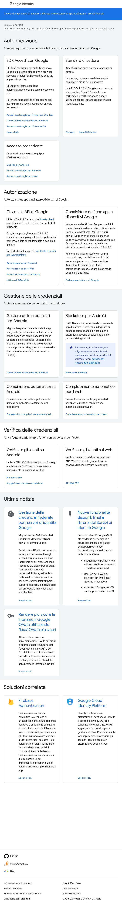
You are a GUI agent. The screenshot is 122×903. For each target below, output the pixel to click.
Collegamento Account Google (82, 280)
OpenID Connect (87, 132)
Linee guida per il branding (17, 898)
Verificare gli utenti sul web (89, 449)
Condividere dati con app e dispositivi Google (89, 214)
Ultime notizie (19, 499)
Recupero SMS (14, 477)
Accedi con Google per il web (22, 176)
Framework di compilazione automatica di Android (31, 414)
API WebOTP (72, 483)
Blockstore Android (76, 372)
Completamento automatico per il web (90, 389)
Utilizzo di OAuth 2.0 (18, 280)
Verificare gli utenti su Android (25, 452)
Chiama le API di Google (27, 211)
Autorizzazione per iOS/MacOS (23, 274)
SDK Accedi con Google (27, 60)
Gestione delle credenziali (33, 296)
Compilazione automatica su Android (31, 389)
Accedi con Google (72, 893)
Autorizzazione (20, 192)
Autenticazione (21, 40)
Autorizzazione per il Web (20, 268)
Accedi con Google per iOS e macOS (26, 126)
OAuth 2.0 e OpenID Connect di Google (82, 898)
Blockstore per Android (86, 315)
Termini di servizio (13, 888)
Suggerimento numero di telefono (25, 483)
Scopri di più (25, 600)
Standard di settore (82, 60)
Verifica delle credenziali (31, 430)
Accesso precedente (25, 146)
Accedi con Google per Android (24, 170)
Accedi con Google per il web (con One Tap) (30, 114)
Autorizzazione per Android (22, 263)
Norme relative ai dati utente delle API (22, 893)
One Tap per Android (18, 164)
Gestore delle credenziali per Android (27, 120)
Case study (13, 132)
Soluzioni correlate (25, 687)
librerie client (46, 219)
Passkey (70, 132)
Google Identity (70, 888)
